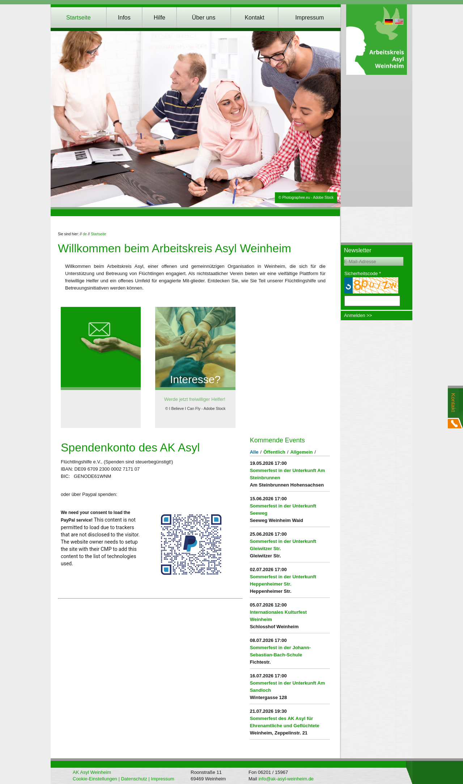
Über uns (204, 17)
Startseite (78, 17)
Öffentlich (274, 452)
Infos (124, 17)
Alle (254, 452)
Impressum (309, 17)
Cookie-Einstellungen (95, 778)
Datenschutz (134, 778)
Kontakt (254, 17)
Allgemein (301, 452)
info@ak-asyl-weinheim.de (286, 778)
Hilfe (159, 17)
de (85, 234)
